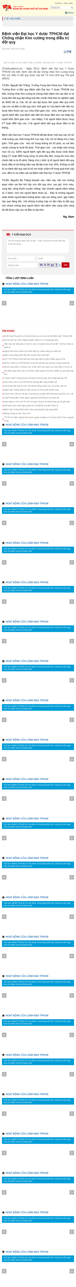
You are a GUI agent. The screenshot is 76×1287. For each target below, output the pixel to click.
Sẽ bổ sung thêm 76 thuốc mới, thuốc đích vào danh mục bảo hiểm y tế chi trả (38, 367)
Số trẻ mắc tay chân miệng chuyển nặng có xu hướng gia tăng (31, 340)
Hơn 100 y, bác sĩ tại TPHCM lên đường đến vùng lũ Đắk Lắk (30, 382)
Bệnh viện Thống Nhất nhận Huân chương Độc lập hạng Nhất (31, 409)
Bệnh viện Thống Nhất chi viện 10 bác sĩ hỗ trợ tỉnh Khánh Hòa (31, 390)
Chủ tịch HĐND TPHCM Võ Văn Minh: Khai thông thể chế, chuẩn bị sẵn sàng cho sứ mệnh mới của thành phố (37, 290)
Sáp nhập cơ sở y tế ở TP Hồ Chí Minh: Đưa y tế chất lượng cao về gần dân (37, 401)
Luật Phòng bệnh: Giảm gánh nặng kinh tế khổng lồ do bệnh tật (31, 398)
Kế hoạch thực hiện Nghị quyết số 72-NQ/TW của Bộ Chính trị (31, 405)
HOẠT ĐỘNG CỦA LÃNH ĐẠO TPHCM (27, 284)
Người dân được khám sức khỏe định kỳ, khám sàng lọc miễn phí (32, 351)
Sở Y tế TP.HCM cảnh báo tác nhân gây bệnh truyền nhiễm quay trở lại (34, 359)
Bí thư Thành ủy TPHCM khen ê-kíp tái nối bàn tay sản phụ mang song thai (37, 363)
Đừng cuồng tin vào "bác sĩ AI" (17, 413)
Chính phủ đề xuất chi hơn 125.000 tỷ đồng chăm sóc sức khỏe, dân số (35, 386)
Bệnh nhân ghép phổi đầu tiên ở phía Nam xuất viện (26, 355)
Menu (69, 13)
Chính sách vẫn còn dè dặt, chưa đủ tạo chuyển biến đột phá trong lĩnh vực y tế (38, 394)
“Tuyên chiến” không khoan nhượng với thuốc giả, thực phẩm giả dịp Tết (35, 378)
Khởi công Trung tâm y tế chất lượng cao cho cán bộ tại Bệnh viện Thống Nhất (38, 336)
